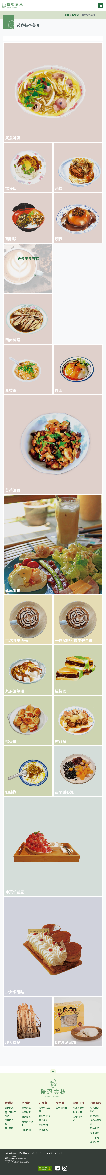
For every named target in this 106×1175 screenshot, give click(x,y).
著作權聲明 (24, 1153)
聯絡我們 (94, 1128)
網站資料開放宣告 (54, 1153)
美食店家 (43, 1120)
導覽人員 (94, 1142)
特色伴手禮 (44, 1115)
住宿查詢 (43, 1125)
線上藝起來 (78, 1107)
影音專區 (77, 1112)
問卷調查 (94, 1115)
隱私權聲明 (11, 1153)
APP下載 (94, 1137)
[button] (53, 1071)
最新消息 (9, 1107)
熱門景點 (26, 1107)
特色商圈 (26, 1129)
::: (18, 21)
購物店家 (43, 1129)
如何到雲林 (61, 1107)
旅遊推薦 (26, 1117)
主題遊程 (26, 1112)
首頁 (67, 14)
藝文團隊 (9, 1128)
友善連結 (94, 1133)
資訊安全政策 (38, 1153)
